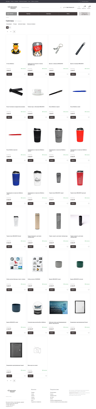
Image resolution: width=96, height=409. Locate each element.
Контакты (16, 1)
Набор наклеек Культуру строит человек (16, 279)
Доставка (8, 1)
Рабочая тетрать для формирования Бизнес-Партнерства (57, 323)
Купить (9, 74)
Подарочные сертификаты (36, 401)
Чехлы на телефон (31, 24)
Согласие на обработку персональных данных (58, 401)
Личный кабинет (84, 1)
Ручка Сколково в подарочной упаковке (16, 106)
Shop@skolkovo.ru (9, 406)
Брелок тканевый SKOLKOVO (77, 63)
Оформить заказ (53, 395)
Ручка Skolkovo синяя (75, 106)
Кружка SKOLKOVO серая (55, 279)
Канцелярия (9, 24)
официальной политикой (73, 392)
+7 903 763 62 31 (69, 7)
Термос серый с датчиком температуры (58, 236)
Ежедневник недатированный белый (79, 322)
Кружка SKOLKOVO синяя (12, 322)
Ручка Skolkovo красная (12, 150)
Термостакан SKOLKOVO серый (56, 193)
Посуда (15, 24)
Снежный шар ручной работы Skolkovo (37, 322)
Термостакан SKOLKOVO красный (78, 193)
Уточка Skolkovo (10, 63)
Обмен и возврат (34, 1)
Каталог (10, 14)
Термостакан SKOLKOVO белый (14, 236)
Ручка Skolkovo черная (54, 106)
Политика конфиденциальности (56, 400)
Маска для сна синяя (33, 366)
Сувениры (48, 13)
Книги (68, 13)
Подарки (32, 392)
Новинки (32, 395)
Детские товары (21, 24)
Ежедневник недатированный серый (15, 366)
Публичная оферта (23, 1)
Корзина (51, 394)
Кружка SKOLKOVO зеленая (76, 279)
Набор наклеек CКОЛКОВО (34, 279)
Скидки (32, 394)
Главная (7, 17)
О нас (29, 1)
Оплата (12, 1)
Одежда (28, 13)
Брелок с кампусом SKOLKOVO (56, 63)
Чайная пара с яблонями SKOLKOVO (36, 106)
